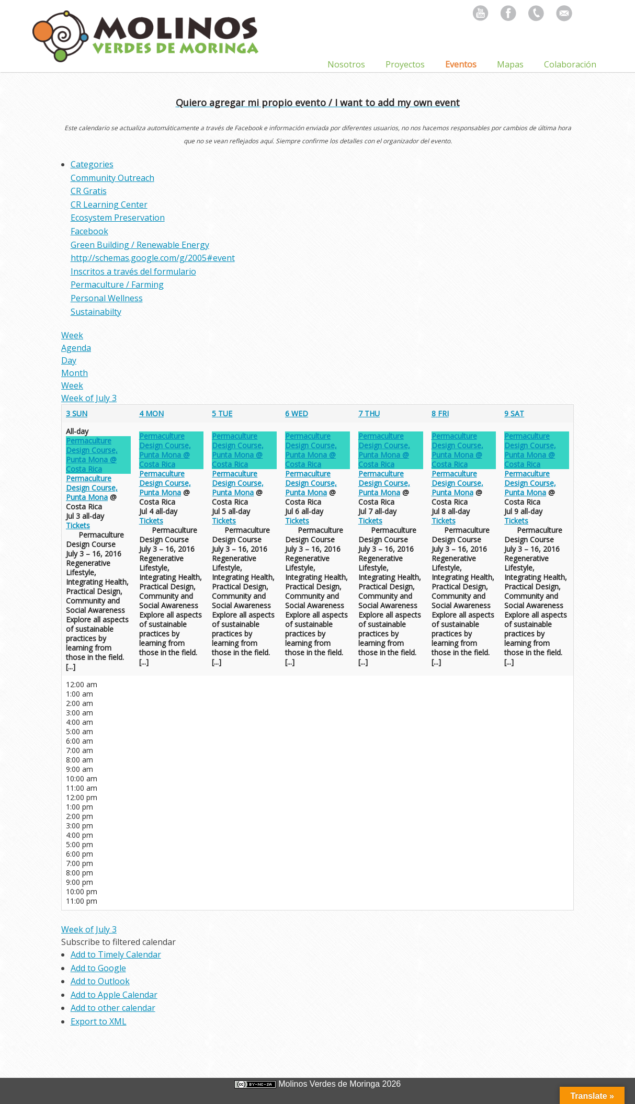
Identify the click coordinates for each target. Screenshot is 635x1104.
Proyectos (405, 64)
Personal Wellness (107, 298)
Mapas (510, 64)
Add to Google (98, 968)
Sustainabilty (96, 311)
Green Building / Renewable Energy (140, 245)
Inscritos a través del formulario (133, 271)
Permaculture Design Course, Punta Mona (92, 487)
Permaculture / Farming (117, 284)
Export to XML (99, 1021)
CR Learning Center (109, 204)
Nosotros (346, 64)
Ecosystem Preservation (118, 217)
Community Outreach (112, 178)
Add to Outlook (100, 981)
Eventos (461, 64)
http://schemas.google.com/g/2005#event (153, 258)
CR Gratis (89, 191)
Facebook (89, 231)
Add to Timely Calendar (116, 954)
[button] (118, 942)
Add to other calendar (113, 1008)
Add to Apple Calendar (114, 994)
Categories (92, 164)
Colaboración (570, 64)
